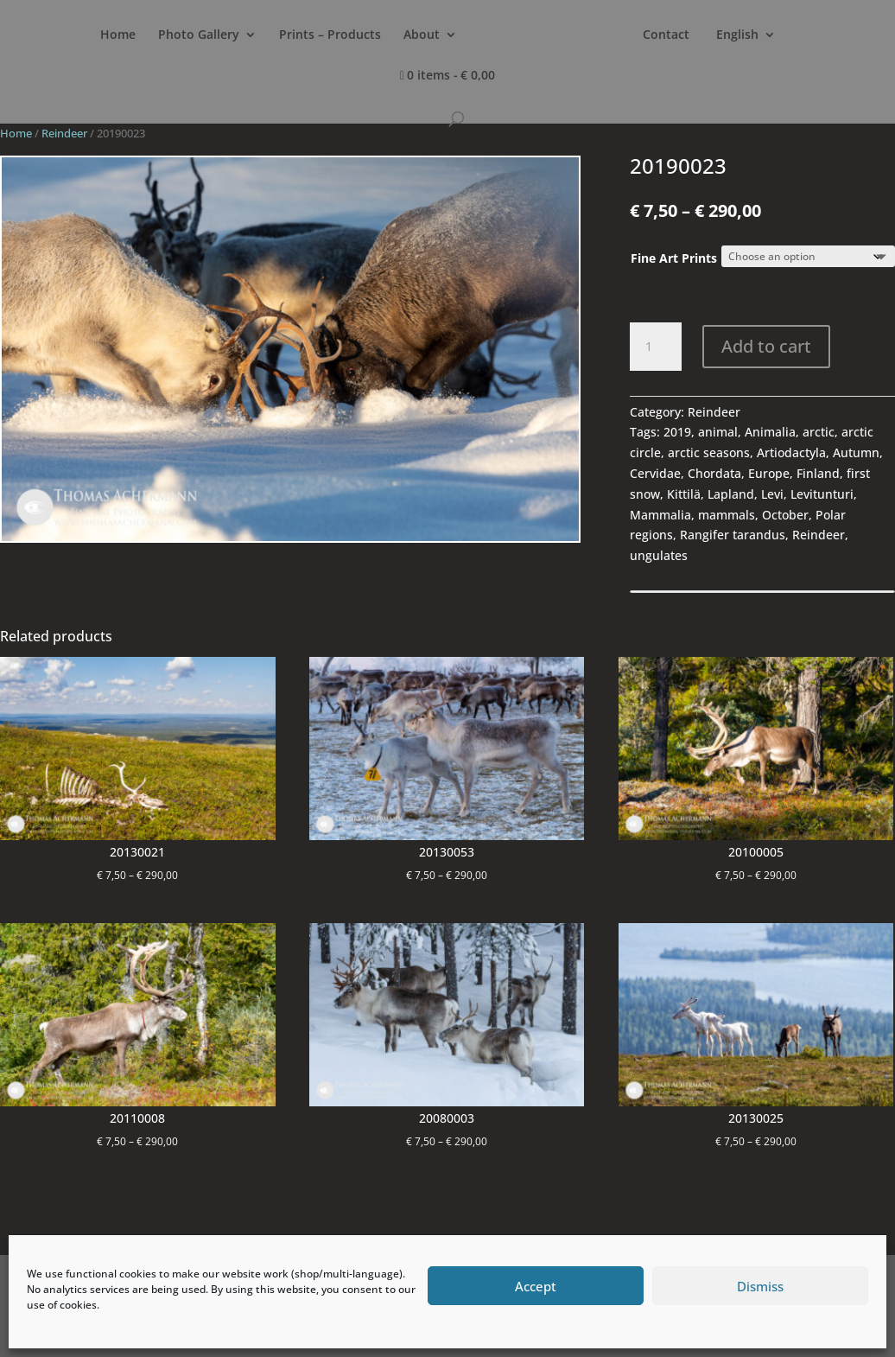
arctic (819, 432)
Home (125, 35)
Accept (535, 1286)
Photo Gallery (206, 35)
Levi (772, 494)
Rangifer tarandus (732, 534)
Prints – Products (338, 35)
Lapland (731, 494)
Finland (818, 473)
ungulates (659, 555)
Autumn (856, 452)
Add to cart (766, 346)
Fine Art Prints (674, 258)
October (785, 514)
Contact (744, 35)
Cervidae (655, 473)
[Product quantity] (656, 346)
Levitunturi (822, 494)
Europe (769, 473)
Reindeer (64, 133)
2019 (677, 432)
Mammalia (660, 514)
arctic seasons (709, 452)
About (429, 35)
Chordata (714, 473)
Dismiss (760, 1286)
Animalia (770, 432)
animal (718, 432)
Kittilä (684, 494)
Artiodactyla (791, 452)
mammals (726, 514)
